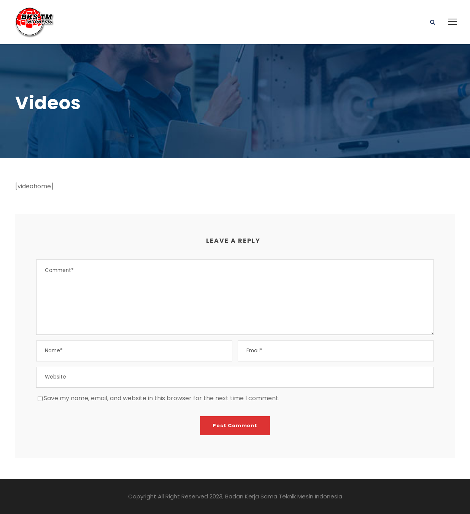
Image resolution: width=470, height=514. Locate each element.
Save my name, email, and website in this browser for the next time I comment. (161, 398)
